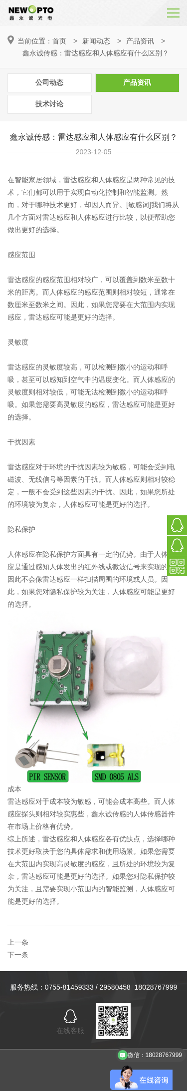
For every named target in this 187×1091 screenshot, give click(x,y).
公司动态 (49, 82)
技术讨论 (49, 104)
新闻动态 (96, 41)
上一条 (17, 942)
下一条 (17, 955)
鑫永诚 (101, 814)
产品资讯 (140, 41)
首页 (59, 41)
